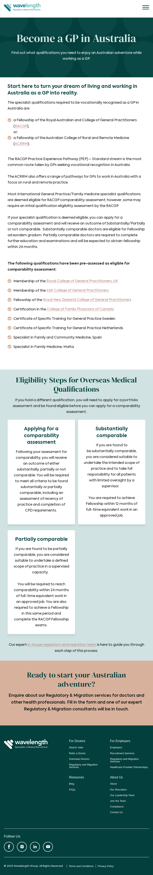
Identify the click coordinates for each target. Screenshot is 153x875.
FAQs (72, 789)
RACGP (21, 126)
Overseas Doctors (79, 758)
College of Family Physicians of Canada (80, 309)
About (113, 783)
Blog (71, 783)
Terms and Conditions (81, 865)
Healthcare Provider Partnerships (129, 767)
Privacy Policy (106, 865)
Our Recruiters (118, 789)
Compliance (117, 806)
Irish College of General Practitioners (77, 290)
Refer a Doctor (77, 753)
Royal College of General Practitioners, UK (82, 281)
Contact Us (116, 812)
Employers (116, 747)
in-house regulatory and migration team (62, 644)
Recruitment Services (122, 753)
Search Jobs (76, 747)
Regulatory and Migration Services (83, 765)
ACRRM (21, 144)
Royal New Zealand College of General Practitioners (87, 300)
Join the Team (118, 800)
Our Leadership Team (122, 795)
